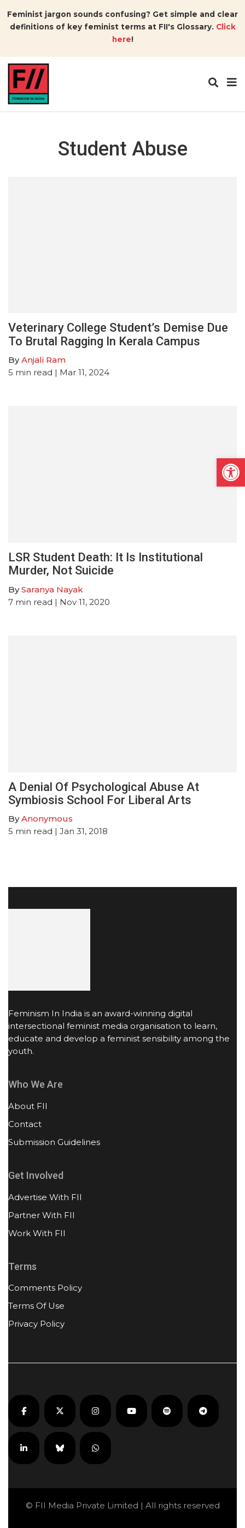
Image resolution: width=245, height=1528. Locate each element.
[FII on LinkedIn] (23, 1448)
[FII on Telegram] (203, 1411)
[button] (231, 472)
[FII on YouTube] (131, 1411)
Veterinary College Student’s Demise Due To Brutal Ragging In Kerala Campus (118, 334)
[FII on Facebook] (23, 1411)
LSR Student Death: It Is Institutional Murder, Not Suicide (105, 563)
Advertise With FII (45, 1197)
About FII (28, 1106)
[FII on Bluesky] (59, 1448)
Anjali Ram (43, 360)
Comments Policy (45, 1288)
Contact (25, 1124)
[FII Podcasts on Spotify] (167, 1411)
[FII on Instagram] (95, 1411)
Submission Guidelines (54, 1142)
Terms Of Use (36, 1306)
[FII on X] (59, 1411)
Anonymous (47, 818)
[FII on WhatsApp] (95, 1448)
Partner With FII (41, 1215)
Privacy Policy (36, 1324)
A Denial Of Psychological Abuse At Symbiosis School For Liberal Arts (103, 793)
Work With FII (37, 1233)
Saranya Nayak (52, 589)
